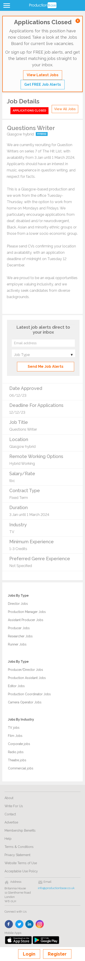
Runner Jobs (17, 644)
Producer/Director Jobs (25, 670)
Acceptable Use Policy (21, 871)
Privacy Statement (17, 855)
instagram (39, 924)
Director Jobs (18, 603)
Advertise (11, 822)
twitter (19, 924)
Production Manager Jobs (27, 612)
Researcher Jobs (20, 636)
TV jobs (13, 727)
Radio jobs (16, 752)
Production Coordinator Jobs (29, 694)
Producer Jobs (19, 628)
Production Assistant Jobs (27, 678)
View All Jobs (65, 109)
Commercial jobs (20, 768)
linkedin (29, 924)
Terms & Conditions (19, 847)
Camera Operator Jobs (24, 702)
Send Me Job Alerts (45, 366)
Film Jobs (15, 736)
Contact (10, 814)
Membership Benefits (20, 830)
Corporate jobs (19, 744)
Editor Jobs (16, 686)
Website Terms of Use (21, 863)
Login (29, 954)
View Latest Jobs (42, 75)
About (9, 798)
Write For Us (14, 806)
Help (8, 838)
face (9, 924)
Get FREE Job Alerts (42, 84)
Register (57, 954)
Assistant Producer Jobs (25, 620)
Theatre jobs (17, 760)
